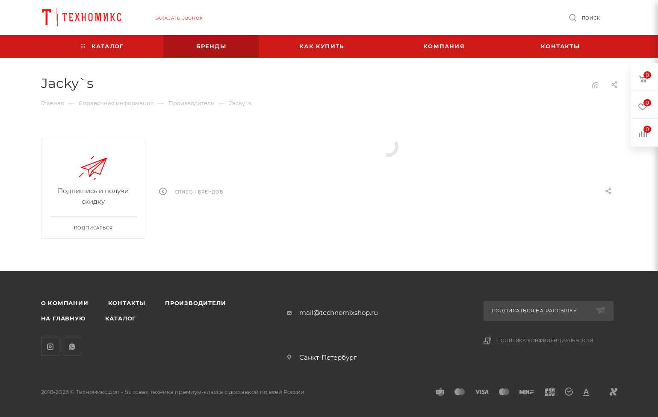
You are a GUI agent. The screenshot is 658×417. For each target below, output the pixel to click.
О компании (65, 303)
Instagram (50, 347)
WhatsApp (72, 347)
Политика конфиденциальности (545, 341)
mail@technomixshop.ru (338, 312)
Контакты (126, 303)
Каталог (120, 318)
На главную (63, 318)
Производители (195, 303)
